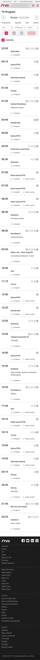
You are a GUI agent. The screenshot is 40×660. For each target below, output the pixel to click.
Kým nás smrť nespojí (19, 507)
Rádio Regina (6, 572)
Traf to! (13, 284)
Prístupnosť (19, 27)
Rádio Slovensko (8, 570)
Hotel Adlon (15, 51)
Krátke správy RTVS (18, 422)
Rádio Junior (6, 589)
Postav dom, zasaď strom (20, 149)
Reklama (5, 630)
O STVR (4, 596)
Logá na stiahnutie (8, 636)
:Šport (4, 555)
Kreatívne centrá (7, 618)
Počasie (14, 91)
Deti (15, 1)
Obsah (30, 27)
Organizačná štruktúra (10, 604)
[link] (29, 179)
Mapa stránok (7, 633)
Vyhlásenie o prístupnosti (11, 621)
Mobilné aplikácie (8, 563)
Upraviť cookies (7, 647)
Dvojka (4, 549)
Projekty (4, 641)
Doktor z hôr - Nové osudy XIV (22, 252)
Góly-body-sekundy (18, 78)
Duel (12, 271)
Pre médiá (5, 639)
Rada (3, 612)
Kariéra (4, 610)
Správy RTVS (15, 65)
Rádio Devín (6, 575)
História (4, 607)
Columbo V (15, 520)
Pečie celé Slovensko (26, 1)
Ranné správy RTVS (18, 175)
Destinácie (14, 215)
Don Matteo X (16, 234)
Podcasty (5, 560)
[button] (6, 33)
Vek (4, 27)
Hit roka (14, 488)
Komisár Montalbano (18, 104)
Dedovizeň (14, 162)
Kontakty (5, 644)
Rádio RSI (5, 584)
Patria (4, 581)
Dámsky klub (15, 123)
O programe (15, 55)
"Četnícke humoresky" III (20, 337)
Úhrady (4, 615)
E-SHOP (4, 627)
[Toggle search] (33, 5)
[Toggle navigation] (37, 5)
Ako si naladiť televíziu (10, 601)
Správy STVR (7, 1)
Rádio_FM (5, 578)
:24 (3, 552)
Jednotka (5, 546)
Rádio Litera (6, 586)
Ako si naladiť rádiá (9, 598)
